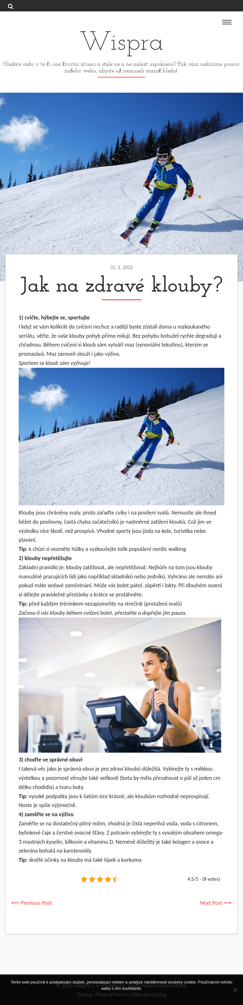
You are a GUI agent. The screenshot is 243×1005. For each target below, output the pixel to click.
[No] (235, 990)
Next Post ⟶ (216, 902)
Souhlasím (121, 997)
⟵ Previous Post (31, 902)
